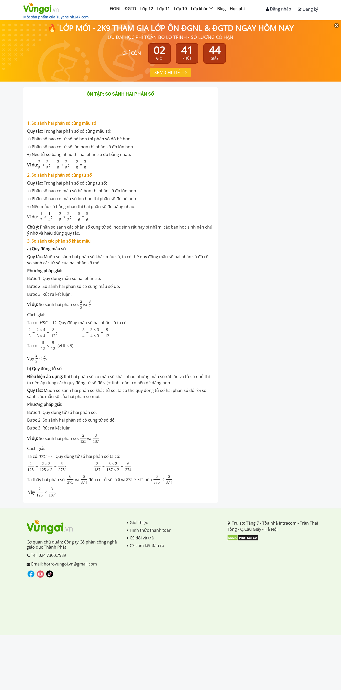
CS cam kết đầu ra (145, 545)
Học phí (237, 9)
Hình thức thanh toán (149, 530)
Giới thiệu (137, 522)
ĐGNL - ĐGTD (123, 9)
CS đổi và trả (140, 538)
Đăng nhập (278, 9)
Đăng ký (308, 9)
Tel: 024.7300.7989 (46, 555)
